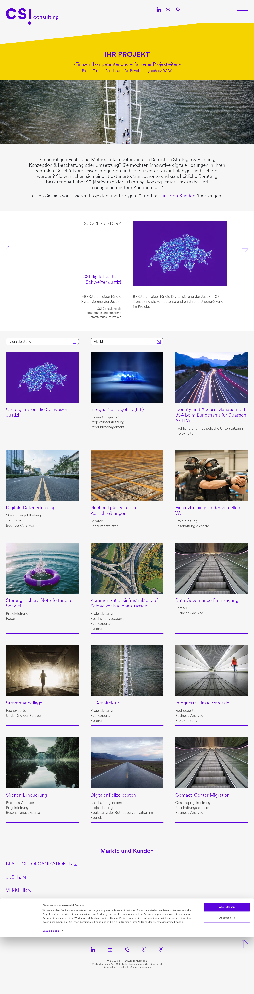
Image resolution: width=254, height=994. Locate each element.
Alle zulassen (227, 963)
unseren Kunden (178, 196)
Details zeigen (50, 987)
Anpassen (227, 974)
